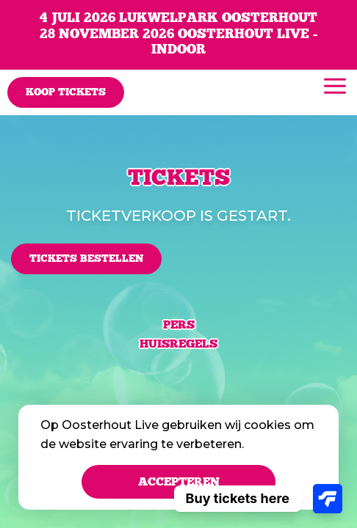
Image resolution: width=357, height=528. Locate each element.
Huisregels (178, 344)
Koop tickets (66, 92)
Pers (179, 325)
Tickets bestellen (86, 258)
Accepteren (179, 482)
